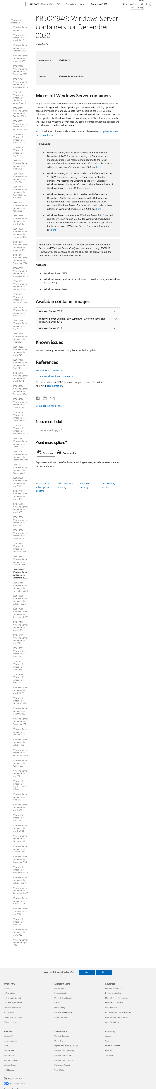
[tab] (46, 453)
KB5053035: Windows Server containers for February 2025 (20, 232)
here (98, 167)
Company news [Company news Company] (110, 1041)
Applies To (43, 44)
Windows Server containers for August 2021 (20, 763)
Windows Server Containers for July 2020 (20, 911)
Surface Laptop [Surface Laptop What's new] (9, 993)
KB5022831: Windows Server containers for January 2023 (20, 560)
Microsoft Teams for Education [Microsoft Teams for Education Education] (116, 998)
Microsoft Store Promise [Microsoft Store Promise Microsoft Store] (63, 1012)
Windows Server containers (18, 21)
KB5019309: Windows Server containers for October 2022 (20, 600)
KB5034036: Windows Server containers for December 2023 (20, 416)
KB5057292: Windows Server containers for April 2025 (20, 206)
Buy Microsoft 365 (99, 4)
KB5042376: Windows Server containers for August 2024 (20, 311)
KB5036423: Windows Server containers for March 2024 (20, 377)
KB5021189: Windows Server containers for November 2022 (20, 586)
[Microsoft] (14, 4)
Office (59, 4)
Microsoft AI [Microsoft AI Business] (8, 1036)
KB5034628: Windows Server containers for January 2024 (20, 403)
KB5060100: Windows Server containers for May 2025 (20, 177)
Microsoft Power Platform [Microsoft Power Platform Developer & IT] (63, 1060)
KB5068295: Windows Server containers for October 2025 (20, 112)
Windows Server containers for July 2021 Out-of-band (20, 785)
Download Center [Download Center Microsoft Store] (60, 993)
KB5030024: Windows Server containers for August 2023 (20, 468)
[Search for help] (141, 3)
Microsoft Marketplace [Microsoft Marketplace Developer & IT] (62, 1055)
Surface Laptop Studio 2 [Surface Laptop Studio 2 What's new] (12, 998)
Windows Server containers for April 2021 (20, 818)
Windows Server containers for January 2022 (20, 711)
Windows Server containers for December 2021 (20, 721)
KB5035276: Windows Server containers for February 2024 (20, 390)
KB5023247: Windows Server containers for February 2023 (20, 547)
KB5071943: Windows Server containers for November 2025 (20, 83)
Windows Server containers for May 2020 (20, 932)
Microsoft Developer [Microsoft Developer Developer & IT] (61, 1036)
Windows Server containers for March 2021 (20, 828)
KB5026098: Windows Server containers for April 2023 (20, 521)
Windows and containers (49, 369)
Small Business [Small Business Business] (9, 1070)
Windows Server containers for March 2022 (20, 690)
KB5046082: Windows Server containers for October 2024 (20, 285)
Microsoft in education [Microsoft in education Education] (113, 988)
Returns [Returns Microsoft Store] (57, 1003)
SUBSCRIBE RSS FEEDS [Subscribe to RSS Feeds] (50, 406)
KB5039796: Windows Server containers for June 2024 (20, 337)
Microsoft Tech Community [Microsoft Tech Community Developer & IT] (64, 1050)
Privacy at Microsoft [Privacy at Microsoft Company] (112, 1046)
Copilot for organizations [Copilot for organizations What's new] (13, 1003)
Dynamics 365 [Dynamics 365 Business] (9, 1050)
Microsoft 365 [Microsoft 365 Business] (9, 1055)
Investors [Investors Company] (108, 1050)
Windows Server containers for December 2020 (20, 859)
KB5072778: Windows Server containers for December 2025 (20, 70)
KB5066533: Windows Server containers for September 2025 (20, 125)
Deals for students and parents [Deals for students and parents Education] (116, 1017)
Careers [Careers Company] (108, 1036)
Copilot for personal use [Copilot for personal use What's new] (12, 1007)
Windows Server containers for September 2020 (20, 891)
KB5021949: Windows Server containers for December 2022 (20, 573)
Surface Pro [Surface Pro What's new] (8, 988)
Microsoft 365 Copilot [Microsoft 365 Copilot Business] (12, 1060)
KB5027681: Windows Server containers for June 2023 (20, 495)
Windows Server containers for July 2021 (20, 773)
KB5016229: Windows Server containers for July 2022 (20, 639)
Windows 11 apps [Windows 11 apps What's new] (10, 1022)
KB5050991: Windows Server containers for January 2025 (20, 246)
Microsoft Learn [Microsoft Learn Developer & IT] (60, 1041)
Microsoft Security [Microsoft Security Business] (10, 1041)
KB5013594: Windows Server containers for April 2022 (20, 678)
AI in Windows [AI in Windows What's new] (9, 1012)
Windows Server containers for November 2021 (20, 732)
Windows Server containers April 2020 (20, 942)
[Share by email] (51, 398)
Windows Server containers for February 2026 (20, 48)
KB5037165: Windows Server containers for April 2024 (20, 363)
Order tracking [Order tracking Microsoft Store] (59, 1007)
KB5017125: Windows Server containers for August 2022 (20, 626)
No (103, 972)
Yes (86, 972)
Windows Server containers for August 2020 (20, 901)
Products (70, 4)
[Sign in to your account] (148, 4)
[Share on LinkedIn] (43, 398)
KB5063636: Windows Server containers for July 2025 (20, 151)
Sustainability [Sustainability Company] (110, 1055)
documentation (54, 385)
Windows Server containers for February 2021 (20, 838)
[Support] (33, 4)
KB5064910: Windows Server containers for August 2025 (20, 138)
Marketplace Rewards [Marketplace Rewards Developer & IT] (62, 1065)
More (81, 4)
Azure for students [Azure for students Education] (112, 1022)
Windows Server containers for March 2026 (20, 38)
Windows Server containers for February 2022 (20, 701)
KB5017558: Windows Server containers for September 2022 (20, 613)
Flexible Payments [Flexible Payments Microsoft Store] (61, 1017)
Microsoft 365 (47, 4)
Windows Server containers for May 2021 (20, 807)
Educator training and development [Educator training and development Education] (118, 1012)
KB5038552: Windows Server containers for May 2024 (20, 350)
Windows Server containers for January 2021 (20, 849)
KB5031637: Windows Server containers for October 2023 (20, 442)
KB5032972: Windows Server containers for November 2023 (20, 429)
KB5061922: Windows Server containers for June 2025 (20, 164)
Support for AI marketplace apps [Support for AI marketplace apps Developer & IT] (66, 1046)
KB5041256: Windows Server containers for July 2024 (20, 324)
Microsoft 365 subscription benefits (43, 487)
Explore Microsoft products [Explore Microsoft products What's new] (13, 1017)
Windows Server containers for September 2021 (20, 753)
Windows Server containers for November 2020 (20, 870)
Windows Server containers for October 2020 (20, 880)
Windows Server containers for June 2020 (20, 922)
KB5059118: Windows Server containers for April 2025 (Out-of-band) (20, 192)
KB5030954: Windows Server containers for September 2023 (20, 455)
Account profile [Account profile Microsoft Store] (59, 988)
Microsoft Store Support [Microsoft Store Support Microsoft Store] (63, 998)
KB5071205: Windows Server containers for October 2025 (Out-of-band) (20, 98)
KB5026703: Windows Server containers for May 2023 (20, 508)
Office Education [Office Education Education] (111, 1007)
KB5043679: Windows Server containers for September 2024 (20, 298)
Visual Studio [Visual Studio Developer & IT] (59, 1070)
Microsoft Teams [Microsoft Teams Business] (10, 1065)
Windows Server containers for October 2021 (20, 742)
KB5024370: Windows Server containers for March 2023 (20, 534)
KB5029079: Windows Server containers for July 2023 (20, 481)
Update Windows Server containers (54, 376)
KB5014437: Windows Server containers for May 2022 (20, 665)
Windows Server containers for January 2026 (20, 58)
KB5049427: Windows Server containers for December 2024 (20, 259)
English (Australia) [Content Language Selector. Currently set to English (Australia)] (15, 1078)
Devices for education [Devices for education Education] (113, 993)
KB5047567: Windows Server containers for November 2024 (20, 272)
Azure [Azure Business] (6, 1046)
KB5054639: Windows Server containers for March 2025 (20, 219)
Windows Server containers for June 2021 (20, 797)
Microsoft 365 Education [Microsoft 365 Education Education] (114, 1003)
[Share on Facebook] (38, 398)
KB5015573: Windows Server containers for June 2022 (20, 652)
